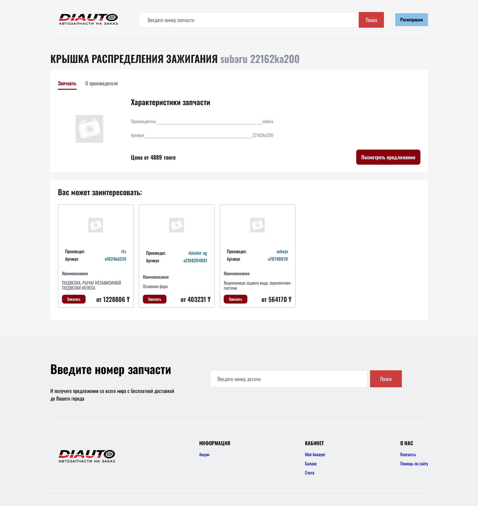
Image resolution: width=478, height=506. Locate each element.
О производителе (101, 83)
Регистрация (411, 19)
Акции (204, 454)
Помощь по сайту (414, 463)
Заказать (74, 299)
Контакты (408, 454)
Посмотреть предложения (388, 157)
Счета (309, 472)
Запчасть (67, 83)
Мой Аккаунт (315, 454)
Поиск (371, 20)
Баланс (311, 463)
